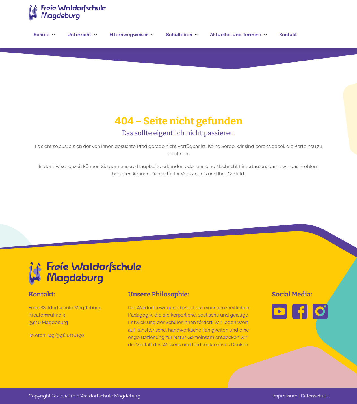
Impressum (284, 396)
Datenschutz (314, 396)
